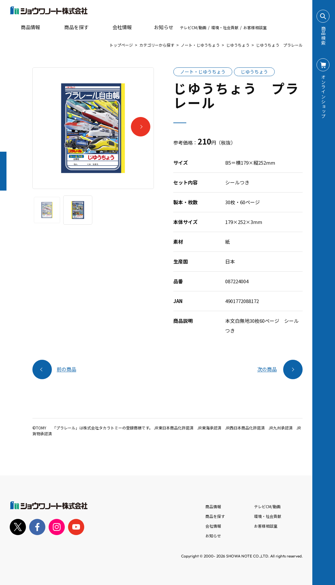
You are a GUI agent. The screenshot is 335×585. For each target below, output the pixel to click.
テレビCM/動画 (193, 27)
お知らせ (159, 27)
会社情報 (213, 526)
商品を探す (70, 27)
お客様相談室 (255, 27)
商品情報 (213, 506)
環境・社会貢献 (224, 27)
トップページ (121, 45)
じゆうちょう (237, 45)
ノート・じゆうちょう (200, 45)
